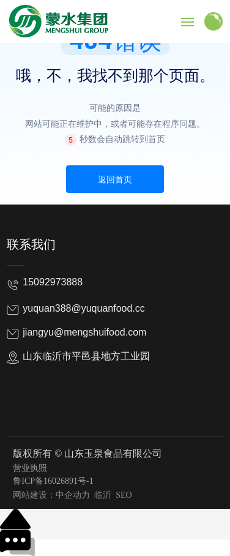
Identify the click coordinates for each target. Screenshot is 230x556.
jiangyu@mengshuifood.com (84, 332)
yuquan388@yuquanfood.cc (84, 308)
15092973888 (53, 282)
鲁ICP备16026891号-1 (53, 481)
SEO (123, 495)
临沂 (102, 495)
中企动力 (73, 495)
